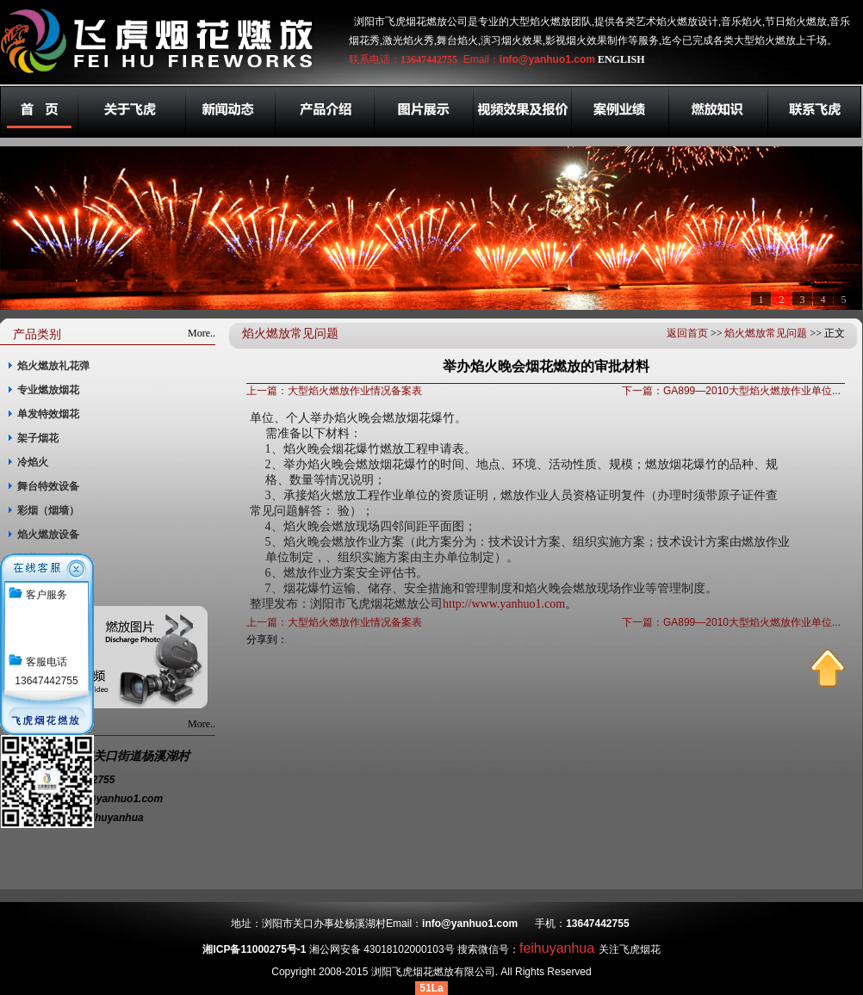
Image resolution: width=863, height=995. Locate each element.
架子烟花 (38, 438)
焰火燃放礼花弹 (53, 366)
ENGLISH (621, 59)
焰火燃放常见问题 (765, 333)
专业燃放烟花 (48, 390)
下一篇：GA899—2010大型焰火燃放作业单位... (731, 391)
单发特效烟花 (48, 414)
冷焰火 (32, 462)
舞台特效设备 (48, 486)
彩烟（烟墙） (48, 510)
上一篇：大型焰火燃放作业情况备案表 (334, 391)
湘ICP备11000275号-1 (254, 949)
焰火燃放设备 (48, 534)
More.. (201, 333)
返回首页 (687, 333)
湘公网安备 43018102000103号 (382, 949)
